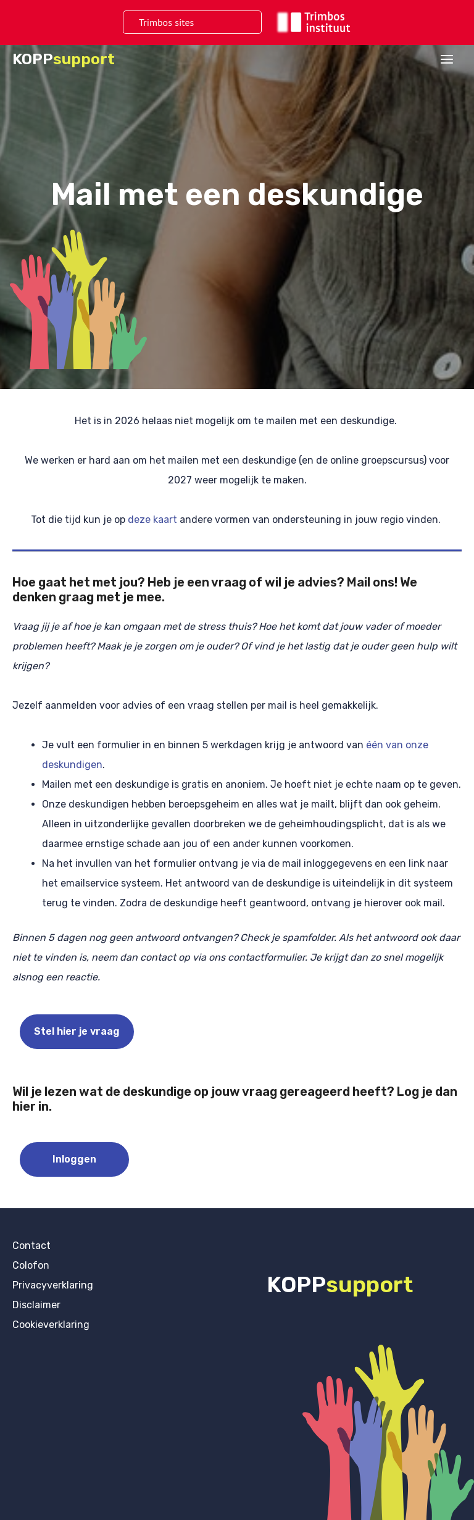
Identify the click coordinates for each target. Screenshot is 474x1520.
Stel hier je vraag (77, 1031)
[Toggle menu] (230, 22)
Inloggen (74, 1159)
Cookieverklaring (50, 1324)
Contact (31, 1245)
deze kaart (154, 519)
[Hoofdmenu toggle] (447, 59)
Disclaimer (36, 1305)
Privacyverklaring (52, 1285)
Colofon (30, 1265)
